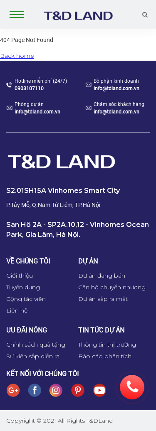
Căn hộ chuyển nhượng (112, 287)
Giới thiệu (19, 275)
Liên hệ (16, 310)
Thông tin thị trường (107, 344)
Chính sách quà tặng (35, 344)
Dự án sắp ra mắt (103, 299)
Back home (17, 55)
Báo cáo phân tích (104, 356)
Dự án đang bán (101, 275)
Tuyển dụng (23, 287)
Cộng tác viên (26, 299)
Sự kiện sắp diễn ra (32, 356)
